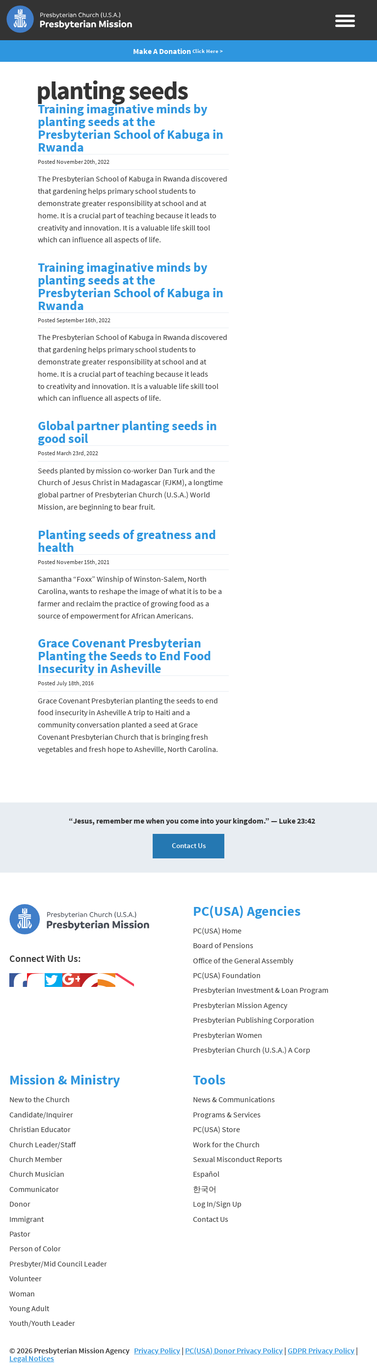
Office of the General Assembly (243, 960)
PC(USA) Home (217, 930)
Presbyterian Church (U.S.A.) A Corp (251, 1050)
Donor (19, 1204)
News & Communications (234, 1099)
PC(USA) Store (216, 1129)
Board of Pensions (223, 945)
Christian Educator (40, 1129)
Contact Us (189, 845)
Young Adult (29, 1308)
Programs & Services (227, 1114)
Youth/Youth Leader (42, 1323)
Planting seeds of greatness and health (127, 541)
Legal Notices (31, 1358)
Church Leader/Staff (42, 1144)
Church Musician (36, 1174)
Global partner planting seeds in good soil (127, 432)
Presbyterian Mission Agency (240, 1005)
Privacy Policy (157, 1350)
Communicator (34, 1189)
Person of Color (35, 1248)
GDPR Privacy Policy (321, 1350)
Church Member (35, 1159)
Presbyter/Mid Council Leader (58, 1263)
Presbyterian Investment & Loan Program (260, 990)
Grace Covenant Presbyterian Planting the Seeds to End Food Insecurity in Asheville (124, 655)
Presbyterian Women (227, 1035)
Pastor (19, 1234)
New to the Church (39, 1099)
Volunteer (25, 1278)
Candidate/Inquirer (41, 1114)
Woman (22, 1293)
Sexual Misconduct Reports (237, 1159)
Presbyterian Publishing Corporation (253, 1020)
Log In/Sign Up (217, 1204)
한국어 (204, 1189)
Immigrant (26, 1219)
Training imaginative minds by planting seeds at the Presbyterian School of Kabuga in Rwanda (130, 128)
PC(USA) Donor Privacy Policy (234, 1350)
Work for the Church (226, 1144)
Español (206, 1174)
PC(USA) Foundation (227, 975)
